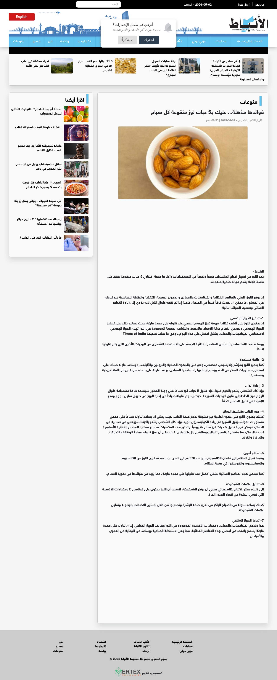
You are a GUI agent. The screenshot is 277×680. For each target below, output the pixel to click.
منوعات (18, 42)
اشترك (149, 40)
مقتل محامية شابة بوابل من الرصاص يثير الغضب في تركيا (38, 166)
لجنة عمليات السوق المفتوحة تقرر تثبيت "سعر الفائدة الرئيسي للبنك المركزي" (160, 67)
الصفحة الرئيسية (249, 42)
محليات (220, 42)
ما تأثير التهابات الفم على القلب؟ (40, 237)
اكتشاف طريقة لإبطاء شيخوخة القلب (38, 126)
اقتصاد (101, 641)
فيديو (36, 42)
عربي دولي (199, 42)
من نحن (259, 4)
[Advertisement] (183, 236)
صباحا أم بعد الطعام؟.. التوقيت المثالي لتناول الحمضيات (36, 111)
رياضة (64, 42)
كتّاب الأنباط (141, 641)
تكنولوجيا (84, 42)
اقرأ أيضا (74, 99)
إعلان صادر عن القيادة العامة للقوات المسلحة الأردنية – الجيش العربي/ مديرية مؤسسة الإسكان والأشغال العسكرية (237, 69)
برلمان (145, 650)
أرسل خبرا (244, 4)
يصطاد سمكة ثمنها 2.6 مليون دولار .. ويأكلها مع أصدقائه (37, 221)
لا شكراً (127, 40)
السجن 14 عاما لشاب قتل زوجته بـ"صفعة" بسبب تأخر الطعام (41, 184)
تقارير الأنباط (141, 645)
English (21, 17)
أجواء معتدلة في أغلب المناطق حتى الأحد (35, 63)
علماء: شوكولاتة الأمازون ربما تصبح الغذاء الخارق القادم (39, 147)
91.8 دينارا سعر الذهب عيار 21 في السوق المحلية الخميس (95, 65)
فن (50, 42)
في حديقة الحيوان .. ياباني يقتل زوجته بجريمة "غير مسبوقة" (37, 203)
